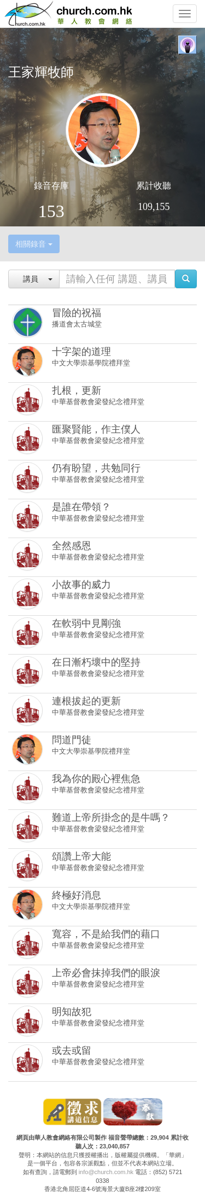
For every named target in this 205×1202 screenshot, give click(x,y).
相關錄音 (33, 244)
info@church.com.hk (106, 1172)
